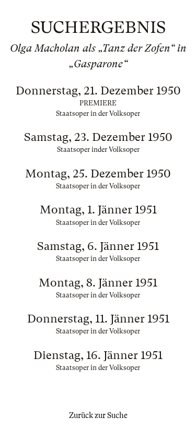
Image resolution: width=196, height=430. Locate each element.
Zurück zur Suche (98, 415)
